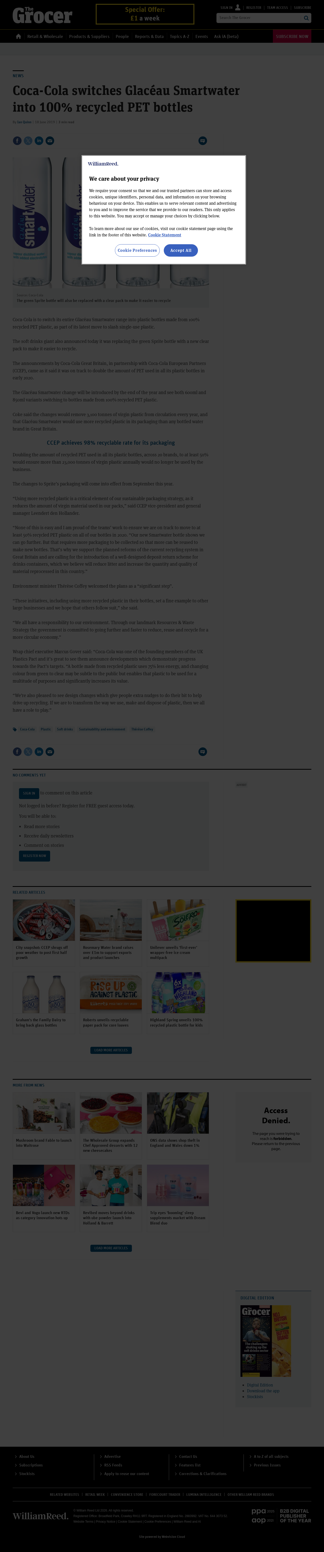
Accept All (181, 250)
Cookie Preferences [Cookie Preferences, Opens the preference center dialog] (137, 250)
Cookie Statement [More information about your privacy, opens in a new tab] (164, 235)
